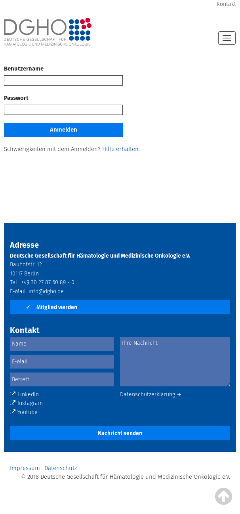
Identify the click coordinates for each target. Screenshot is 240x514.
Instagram (26, 403)
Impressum (25, 468)
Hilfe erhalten (120, 149)
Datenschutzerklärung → (151, 394)
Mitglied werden (51, 307)
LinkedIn (24, 394)
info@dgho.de (46, 291)
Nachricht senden (120, 433)
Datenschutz (60, 468)
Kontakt (226, 4)
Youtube (24, 412)
